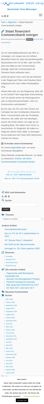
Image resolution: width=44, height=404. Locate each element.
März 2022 (9, 329)
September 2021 (11, 342)
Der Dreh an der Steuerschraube (20, 247)
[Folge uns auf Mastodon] (8, 16)
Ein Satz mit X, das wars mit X (20, 290)
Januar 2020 (10, 375)
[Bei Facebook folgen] (5, 16)
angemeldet (15, 150)
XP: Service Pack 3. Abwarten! (19, 243)
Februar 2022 (10, 332)
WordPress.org (11, 268)
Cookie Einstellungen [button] (32, 396)
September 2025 (11, 308)
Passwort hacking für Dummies (20, 284)
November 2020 (11, 357)
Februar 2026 (10, 305)
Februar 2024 (10, 320)
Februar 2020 (10, 372)
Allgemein (12, 25)
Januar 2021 (10, 354)
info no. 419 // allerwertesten (17, 177)
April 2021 (9, 348)
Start (3, 25)
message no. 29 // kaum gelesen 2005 (22, 251)
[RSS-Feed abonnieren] (2, 16)
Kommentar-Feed (11, 265)
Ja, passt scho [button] (22, 400)
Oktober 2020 (10, 360)
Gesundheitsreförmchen (16, 232)
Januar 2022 (10, 336)
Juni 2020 (9, 363)
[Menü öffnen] (40, 15)
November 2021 (11, 339)
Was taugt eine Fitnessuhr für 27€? (22, 287)
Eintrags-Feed (10, 262)
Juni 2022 (9, 326)
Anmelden (9, 259)
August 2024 (10, 317)
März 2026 (9, 302)
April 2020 (9, 366)
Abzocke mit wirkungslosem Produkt (23, 281)
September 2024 (11, 314)
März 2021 (9, 351)
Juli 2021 (9, 345)
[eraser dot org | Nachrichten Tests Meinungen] (22, 4)
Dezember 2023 (11, 323)
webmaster (7, 45)
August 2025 (10, 311)
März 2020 (9, 369)
